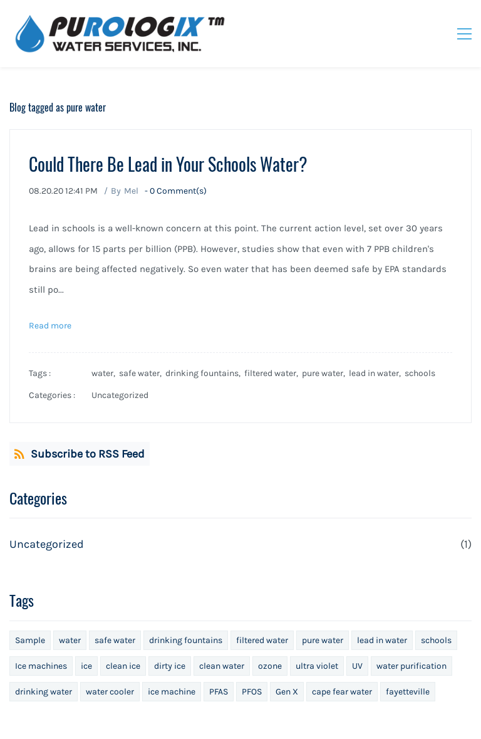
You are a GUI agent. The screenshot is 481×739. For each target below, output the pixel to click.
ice (86, 666)
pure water (322, 640)
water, (105, 373)
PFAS (218, 691)
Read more (50, 325)
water (70, 640)
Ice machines (41, 666)
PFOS (252, 691)
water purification (411, 666)
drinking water (43, 691)
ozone (270, 666)
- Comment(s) (176, 191)
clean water (221, 666)
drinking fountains (185, 640)
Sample (30, 640)
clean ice (123, 666)
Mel (131, 191)
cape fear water (342, 691)
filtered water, (273, 373)
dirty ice (169, 666)
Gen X (287, 691)
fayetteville (408, 691)
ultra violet (317, 666)
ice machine (171, 691)
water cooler (110, 691)
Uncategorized (119, 395)
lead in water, (377, 373)
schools (420, 373)
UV (357, 666)
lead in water (382, 640)
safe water (115, 640)
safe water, (142, 373)
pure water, (325, 373)
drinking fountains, (204, 373)
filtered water (262, 640)
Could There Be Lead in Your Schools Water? (168, 164)
